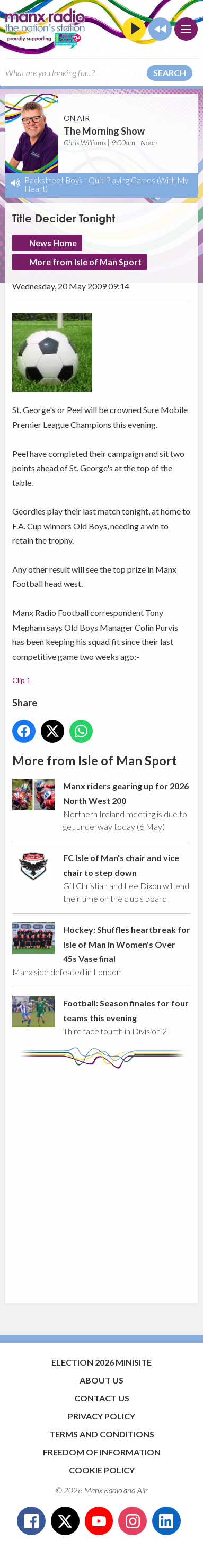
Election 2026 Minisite (101, 1362)
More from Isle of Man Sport (85, 262)
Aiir (142, 1490)
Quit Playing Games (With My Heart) (106, 184)
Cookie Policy (102, 1470)
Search (169, 73)
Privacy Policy (101, 1416)
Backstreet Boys (54, 180)
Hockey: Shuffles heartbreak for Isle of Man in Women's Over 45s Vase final (126, 944)
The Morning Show (104, 131)
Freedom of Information (102, 1452)
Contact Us (101, 1398)
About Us (101, 1380)
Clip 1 (21, 680)
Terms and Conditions (101, 1434)
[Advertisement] (101, 1181)
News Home (53, 243)
